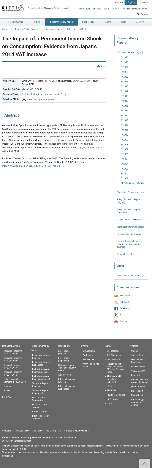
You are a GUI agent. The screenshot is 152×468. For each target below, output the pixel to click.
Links (109, 403)
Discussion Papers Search (136, 9)
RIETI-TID (111, 390)
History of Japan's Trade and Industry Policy (67, 368)
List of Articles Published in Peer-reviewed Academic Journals (129, 244)
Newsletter (125, 296)
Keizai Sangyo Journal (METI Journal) (137, 402)
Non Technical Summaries (129, 234)
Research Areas (11, 345)
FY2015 (82, 29)
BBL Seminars (89, 359)
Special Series (137, 355)
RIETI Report (137, 391)
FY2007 (124, 149)
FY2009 (124, 140)
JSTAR (110, 386)
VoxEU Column (138, 371)
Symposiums (88, 351)
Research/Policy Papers (26, 29)
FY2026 (124, 57)
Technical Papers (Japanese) (130, 227)
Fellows (6, 396)
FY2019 (124, 91)
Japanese (118, 2)
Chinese (144, 2)
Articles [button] (140, 22)
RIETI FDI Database (116, 395)
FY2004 (124, 164)
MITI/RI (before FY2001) (132, 183)
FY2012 (124, 125)
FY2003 (124, 169)
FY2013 (124, 120)
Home (5, 29)
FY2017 (124, 101)
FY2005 (124, 159)
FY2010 (124, 135)
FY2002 (124, 173)
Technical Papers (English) (129, 219)
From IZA (135, 375)
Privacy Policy (22, 431)
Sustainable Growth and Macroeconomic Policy (44, 94)
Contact (115, 9)
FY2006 (124, 154)
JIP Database (113, 351)
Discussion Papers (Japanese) (131, 192)
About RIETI (84, 9)
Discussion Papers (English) (58, 29)
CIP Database (113, 359)
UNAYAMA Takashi (81, 81)
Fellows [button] (36, 22)
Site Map (97, 9)
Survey (7, 390)
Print (103, 66)
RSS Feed (124, 302)
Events (85, 345)
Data (108, 345)
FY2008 (124, 144)
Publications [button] (89, 22)
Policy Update (137, 395)
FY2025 (124, 62)
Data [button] (123, 22)
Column (134, 351)
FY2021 (124, 81)
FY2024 (124, 67)
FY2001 (124, 178)
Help (106, 9)
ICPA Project (113, 399)
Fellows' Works (138, 366)
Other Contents (138, 386)
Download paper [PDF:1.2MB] (41, 99)
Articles (134, 345)
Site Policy (37, 431)
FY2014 (124, 115)
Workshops (87, 355)
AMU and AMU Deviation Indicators (114, 379)
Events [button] (108, 22)
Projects (7, 386)
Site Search (142, 14)
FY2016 (124, 106)
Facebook (124, 308)
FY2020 (124, 86)
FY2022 (124, 77)
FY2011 (124, 130)
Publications (64, 345)
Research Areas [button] (15, 22)
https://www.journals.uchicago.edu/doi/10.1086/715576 (32, 166)
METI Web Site (82, 431)
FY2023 (124, 72)
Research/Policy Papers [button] (61, 22)
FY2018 (124, 96)
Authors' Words (65, 375)
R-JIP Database (114, 355)
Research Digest (124, 254)
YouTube (124, 321)
